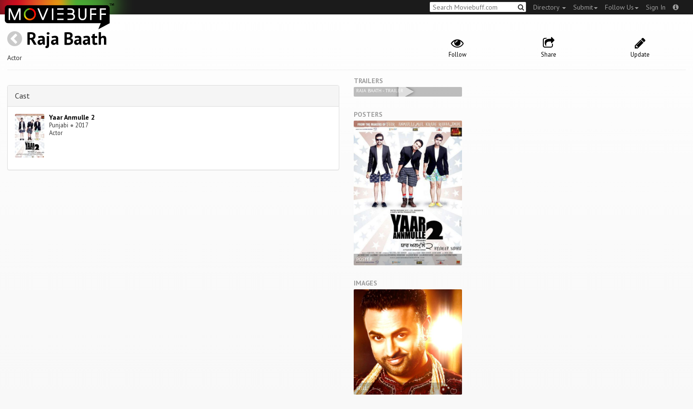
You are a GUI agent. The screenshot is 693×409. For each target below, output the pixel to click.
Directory (549, 7)
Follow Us (622, 7)
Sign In (656, 7)
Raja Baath (66, 38)
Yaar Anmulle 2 (72, 117)
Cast (22, 95)
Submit (585, 7)
